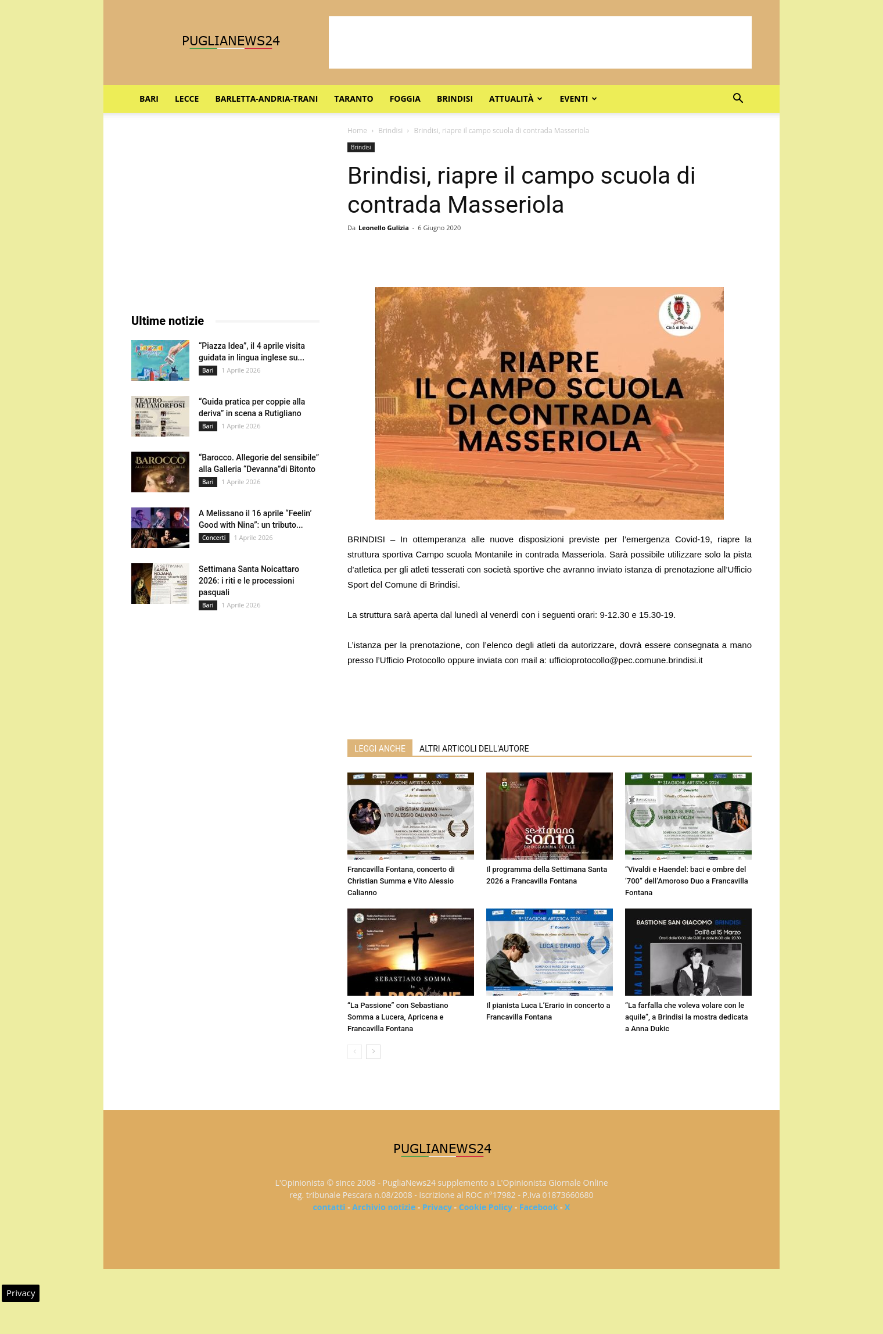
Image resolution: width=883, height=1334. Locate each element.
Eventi (578, 98)
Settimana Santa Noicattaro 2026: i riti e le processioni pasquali (249, 580)
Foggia (405, 98)
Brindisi (455, 98)
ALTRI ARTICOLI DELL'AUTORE (474, 748)
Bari (149, 98)
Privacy (437, 1207)
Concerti (214, 538)
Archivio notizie (383, 1207)
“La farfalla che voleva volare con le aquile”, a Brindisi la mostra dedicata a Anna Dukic (686, 1017)
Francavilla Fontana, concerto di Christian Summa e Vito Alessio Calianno (401, 881)
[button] (738, 99)
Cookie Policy (485, 1207)
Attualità (516, 98)
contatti (329, 1207)
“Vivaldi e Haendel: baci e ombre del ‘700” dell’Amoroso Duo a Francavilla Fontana (686, 881)
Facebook (538, 1207)
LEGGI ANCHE (379, 748)
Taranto (353, 98)
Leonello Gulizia (383, 227)
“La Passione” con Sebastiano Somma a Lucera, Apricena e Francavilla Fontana (397, 1017)
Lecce (187, 98)
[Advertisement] (540, 42)
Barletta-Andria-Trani (266, 98)
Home (357, 130)
